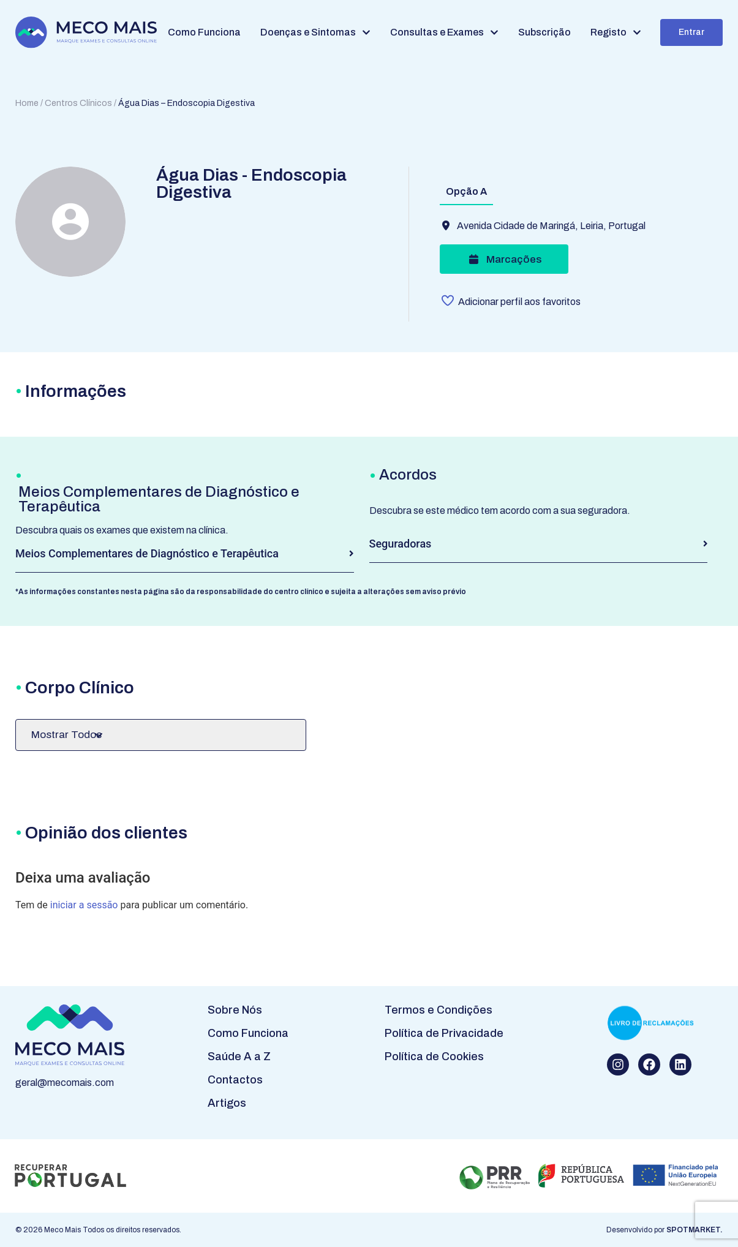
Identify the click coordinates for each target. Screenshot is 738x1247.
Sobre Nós (235, 1010)
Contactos (235, 1080)
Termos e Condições (438, 1010)
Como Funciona (248, 1033)
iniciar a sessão (84, 905)
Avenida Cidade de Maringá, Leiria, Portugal (551, 225)
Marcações (504, 259)
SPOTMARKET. (694, 1230)
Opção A (466, 191)
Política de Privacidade (444, 1033)
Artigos (227, 1103)
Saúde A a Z (239, 1056)
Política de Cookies (434, 1056)
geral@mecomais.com (64, 1082)
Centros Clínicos (78, 103)
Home (27, 103)
